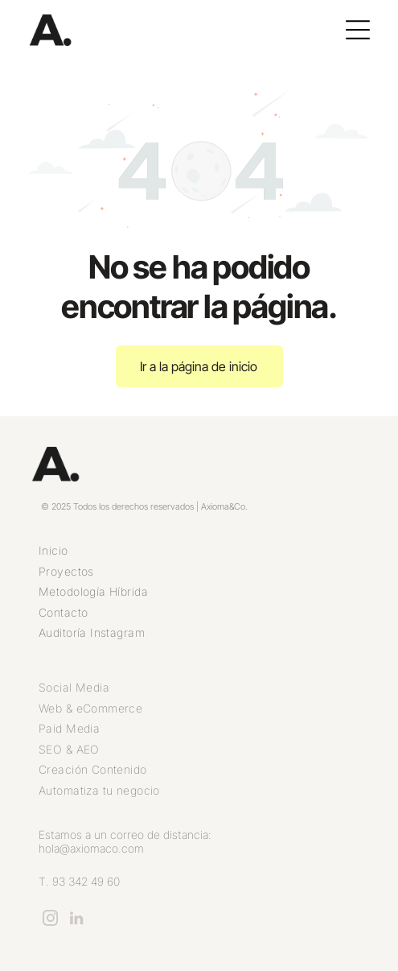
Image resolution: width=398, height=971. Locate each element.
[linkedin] (76, 920)
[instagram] (50, 920)
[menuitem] (199, 549)
